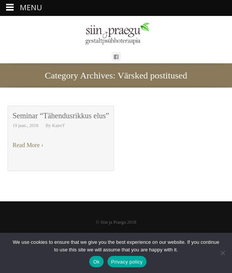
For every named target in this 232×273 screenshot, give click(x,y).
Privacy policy (127, 262)
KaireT (58, 125)
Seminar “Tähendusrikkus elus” (61, 115)
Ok (96, 262)
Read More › (28, 145)
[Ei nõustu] (222, 253)
